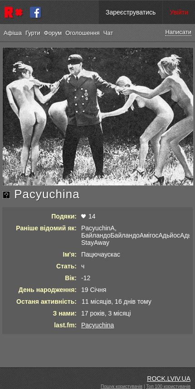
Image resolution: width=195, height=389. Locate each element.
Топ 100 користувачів (168, 386)
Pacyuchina (97, 325)
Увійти (179, 12)
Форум (53, 32)
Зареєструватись (131, 12)
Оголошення (82, 32)
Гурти (32, 32)
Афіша (13, 32)
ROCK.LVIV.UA (168, 378)
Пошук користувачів (121, 386)
